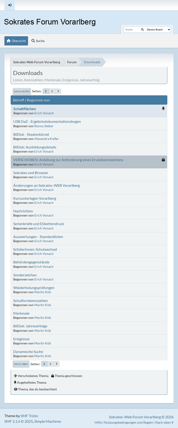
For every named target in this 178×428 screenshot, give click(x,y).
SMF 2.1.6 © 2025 (18, 421)
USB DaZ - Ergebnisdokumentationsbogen (47, 121)
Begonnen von (38, 100)
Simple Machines (47, 421)
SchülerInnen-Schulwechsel (35, 249)
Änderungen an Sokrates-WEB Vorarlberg (46, 185)
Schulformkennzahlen (30, 300)
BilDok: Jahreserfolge (30, 326)
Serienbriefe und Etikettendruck (38, 223)
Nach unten (22, 91)
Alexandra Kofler (46, 139)
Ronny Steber (44, 126)
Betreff (18, 100)
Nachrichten (23, 211)
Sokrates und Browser (30, 172)
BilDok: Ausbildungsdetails (34, 147)
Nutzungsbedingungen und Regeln (128, 422)
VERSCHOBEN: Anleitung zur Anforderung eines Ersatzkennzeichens (68, 159)
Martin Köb (42, 292)
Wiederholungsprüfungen (33, 287)
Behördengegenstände (31, 262)
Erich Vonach (44, 113)
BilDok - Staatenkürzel (31, 134)
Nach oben (21, 364)
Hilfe (98, 422)
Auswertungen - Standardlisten (38, 236)
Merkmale (21, 313)
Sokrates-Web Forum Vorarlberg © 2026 (141, 417)
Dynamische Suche (28, 351)
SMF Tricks (29, 415)
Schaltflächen (24, 108)
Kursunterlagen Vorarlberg (34, 198)
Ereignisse (21, 339)
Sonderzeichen (25, 275)
